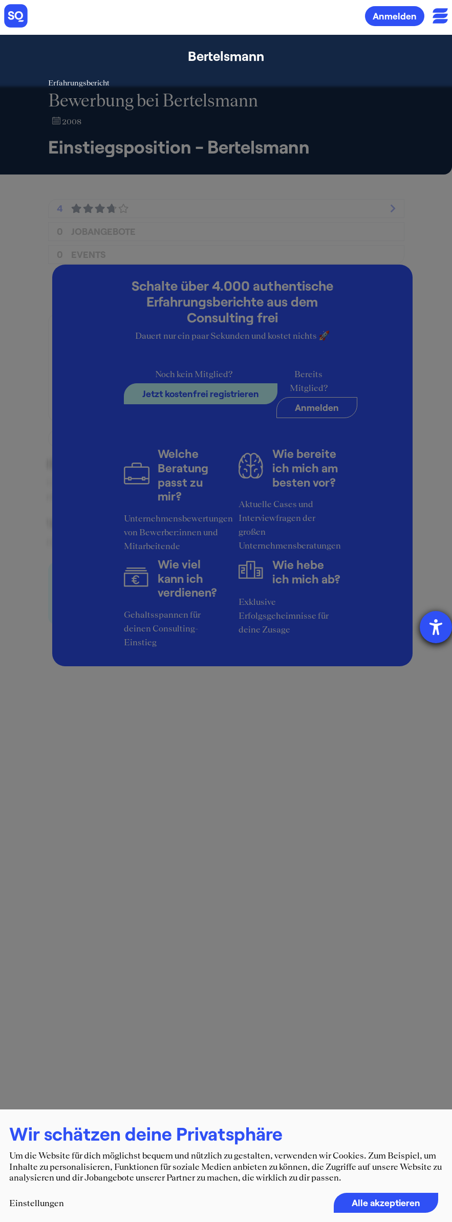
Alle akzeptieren (386, 1202)
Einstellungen (36, 1203)
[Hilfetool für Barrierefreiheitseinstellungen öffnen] (436, 627)
